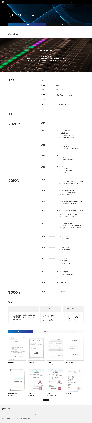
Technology (65, 24)
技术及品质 (71, 338)
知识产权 (46, 338)
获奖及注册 (21, 338)
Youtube (68, 1)
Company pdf (77, 1)
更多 (46, 406)
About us (27, 24)
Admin (29, 419)
